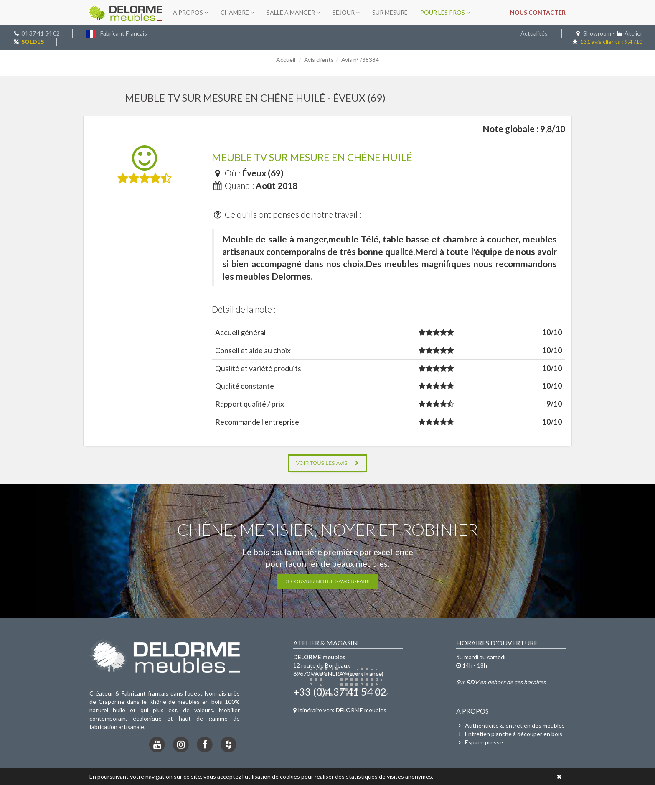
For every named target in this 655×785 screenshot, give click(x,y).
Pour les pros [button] (445, 12)
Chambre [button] (237, 12)
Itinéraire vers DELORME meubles (339, 710)
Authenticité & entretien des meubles (510, 725)
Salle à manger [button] (293, 12)
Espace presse (479, 742)
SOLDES (32, 41)
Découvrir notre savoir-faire (327, 581)
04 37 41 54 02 (40, 33)
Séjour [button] (346, 12)
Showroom (597, 33)
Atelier (633, 33)
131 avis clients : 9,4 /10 (606, 41)
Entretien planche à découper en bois (509, 733)
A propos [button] (190, 12)
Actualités (534, 33)
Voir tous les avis (327, 463)
